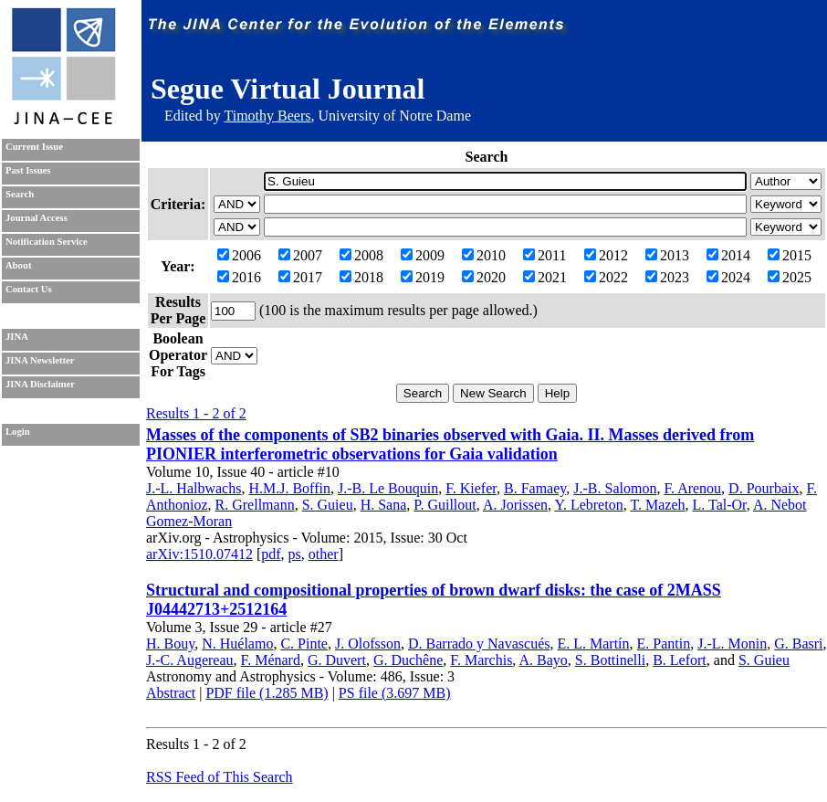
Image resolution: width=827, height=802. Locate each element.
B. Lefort (680, 660)
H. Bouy (170, 643)
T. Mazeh (657, 504)
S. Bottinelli (610, 660)
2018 (361, 277)
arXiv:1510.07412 (199, 554)
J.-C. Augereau (190, 660)
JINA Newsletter (39, 360)
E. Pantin (664, 643)
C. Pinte (304, 643)
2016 (239, 277)
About (18, 265)
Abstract (170, 693)
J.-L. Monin (732, 643)
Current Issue (34, 147)
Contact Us (28, 289)
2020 (484, 277)
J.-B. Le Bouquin (388, 488)
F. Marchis (481, 660)
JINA (16, 337)
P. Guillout (445, 504)
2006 (239, 255)
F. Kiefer (471, 488)
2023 (667, 277)
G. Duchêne (408, 660)
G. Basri (798, 643)
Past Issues (27, 170)
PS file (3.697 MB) (395, 693)
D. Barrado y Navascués (479, 643)
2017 (300, 277)
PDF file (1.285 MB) (266, 693)
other (324, 554)
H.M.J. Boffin (289, 488)
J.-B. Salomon (614, 488)
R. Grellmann (255, 504)
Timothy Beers (267, 115)
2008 (361, 255)
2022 (606, 277)
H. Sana (384, 504)
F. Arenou (692, 488)
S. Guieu (327, 504)
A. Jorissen (515, 504)
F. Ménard (270, 660)
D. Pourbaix (763, 488)
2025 (789, 277)
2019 (423, 277)
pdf (270, 554)
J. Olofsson (368, 643)
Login (17, 432)
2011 (544, 255)
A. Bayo (542, 660)
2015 (789, 255)
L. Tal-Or (720, 504)
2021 (545, 277)
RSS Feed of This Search (219, 777)
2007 (300, 255)
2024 (728, 277)
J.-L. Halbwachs (193, 488)
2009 (423, 255)
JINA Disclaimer (40, 384)
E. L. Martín (593, 643)
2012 (606, 255)
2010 (484, 255)
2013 (667, 255)
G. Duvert (337, 660)
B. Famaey (535, 488)
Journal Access (36, 218)
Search (19, 194)
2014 (728, 255)
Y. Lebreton (588, 504)
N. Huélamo (237, 643)
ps (294, 554)
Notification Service (46, 242)
